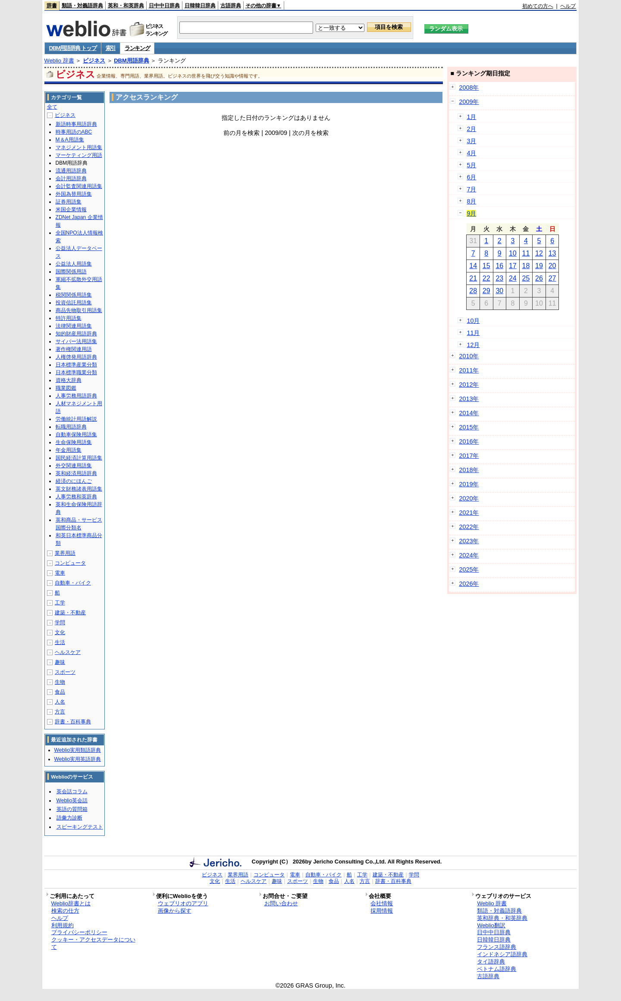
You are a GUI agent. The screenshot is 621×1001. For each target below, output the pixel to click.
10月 (473, 320)
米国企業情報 (71, 209)
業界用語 (65, 553)
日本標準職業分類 (76, 372)
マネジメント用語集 (79, 147)
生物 (60, 682)
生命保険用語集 (74, 442)
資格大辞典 (69, 380)
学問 (60, 622)
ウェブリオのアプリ (183, 903)
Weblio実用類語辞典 (77, 750)
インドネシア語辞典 (502, 954)
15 (486, 265)
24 (513, 278)
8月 (471, 201)
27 (552, 278)
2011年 (469, 370)
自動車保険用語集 (76, 435)
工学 (60, 603)
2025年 (469, 569)
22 (486, 278)
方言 (60, 712)
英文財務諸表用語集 (79, 489)
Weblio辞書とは (71, 903)
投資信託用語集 (74, 303)
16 (499, 265)
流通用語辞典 (71, 171)
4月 (471, 153)
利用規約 (62, 925)
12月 (473, 344)
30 (499, 290)
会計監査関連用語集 (79, 186)
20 (552, 265)
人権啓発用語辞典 (76, 357)
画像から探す (174, 910)
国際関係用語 (71, 272)
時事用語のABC (74, 132)
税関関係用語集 (74, 295)
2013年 (469, 398)
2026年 (469, 583)
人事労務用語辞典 (76, 396)
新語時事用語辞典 (76, 124)
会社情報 (381, 903)
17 (513, 265)
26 (539, 278)
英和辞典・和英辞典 (502, 918)
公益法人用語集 (74, 264)
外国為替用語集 (74, 194)
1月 (471, 116)
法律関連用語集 (74, 326)
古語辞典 (230, 5)
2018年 (469, 469)
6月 (471, 177)
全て (52, 106)
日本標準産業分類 (76, 365)
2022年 (469, 526)
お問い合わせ (281, 903)
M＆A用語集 (70, 140)
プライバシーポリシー (79, 932)
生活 (60, 642)
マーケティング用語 (79, 155)
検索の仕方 (65, 910)
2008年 (469, 87)
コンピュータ (70, 563)
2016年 (469, 441)
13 (552, 253)
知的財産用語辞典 (76, 334)
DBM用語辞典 (131, 60)
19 (539, 265)
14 (473, 265)
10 (513, 253)
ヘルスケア (68, 652)
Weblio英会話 (72, 801)
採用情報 (381, 910)
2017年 (469, 455)
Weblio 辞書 (59, 60)
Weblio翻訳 (491, 925)
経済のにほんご (74, 481)
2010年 (469, 356)
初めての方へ (537, 6)
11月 (473, 332)
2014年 (469, 413)
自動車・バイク (73, 583)
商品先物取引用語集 (79, 310)
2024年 (469, 555)
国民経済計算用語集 (79, 458)
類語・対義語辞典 (82, 5)
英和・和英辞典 (126, 5)
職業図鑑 (66, 388)
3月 (471, 141)
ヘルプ (568, 6)
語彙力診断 (69, 818)
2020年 (469, 498)
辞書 (52, 5)
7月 (471, 189)
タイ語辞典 (491, 961)
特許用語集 (69, 318)
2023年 (469, 541)
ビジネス (94, 60)
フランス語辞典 (496, 947)
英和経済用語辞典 (76, 473)
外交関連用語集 (74, 466)
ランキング (137, 48)
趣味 (60, 662)
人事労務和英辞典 (76, 497)
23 (499, 278)
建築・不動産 (70, 613)
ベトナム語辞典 (496, 969)
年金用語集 (69, 450)
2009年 (469, 101)
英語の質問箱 (72, 809)
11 (526, 253)
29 (486, 290)
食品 (60, 692)
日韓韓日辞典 (200, 5)
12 (539, 253)
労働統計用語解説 (76, 419)
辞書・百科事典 (73, 722)
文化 (60, 632)
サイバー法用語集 (76, 341)
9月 (471, 213)
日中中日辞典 (164, 5)
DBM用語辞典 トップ (73, 48)
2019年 (469, 484)
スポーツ (65, 672)
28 (473, 290)
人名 (60, 702)
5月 (471, 165)
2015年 (469, 427)
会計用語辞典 (71, 178)
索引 (111, 48)
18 (526, 265)
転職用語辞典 (71, 427)
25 (526, 278)
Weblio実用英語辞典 (77, 759)
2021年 (469, 512)
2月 (471, 128)
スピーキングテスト (79, 827)
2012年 (469, 384)
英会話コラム (72, 791)
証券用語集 (69, 202)
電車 (60, 573)
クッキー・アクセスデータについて (93, 943)
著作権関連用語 (74, 349)
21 (473, 278)
